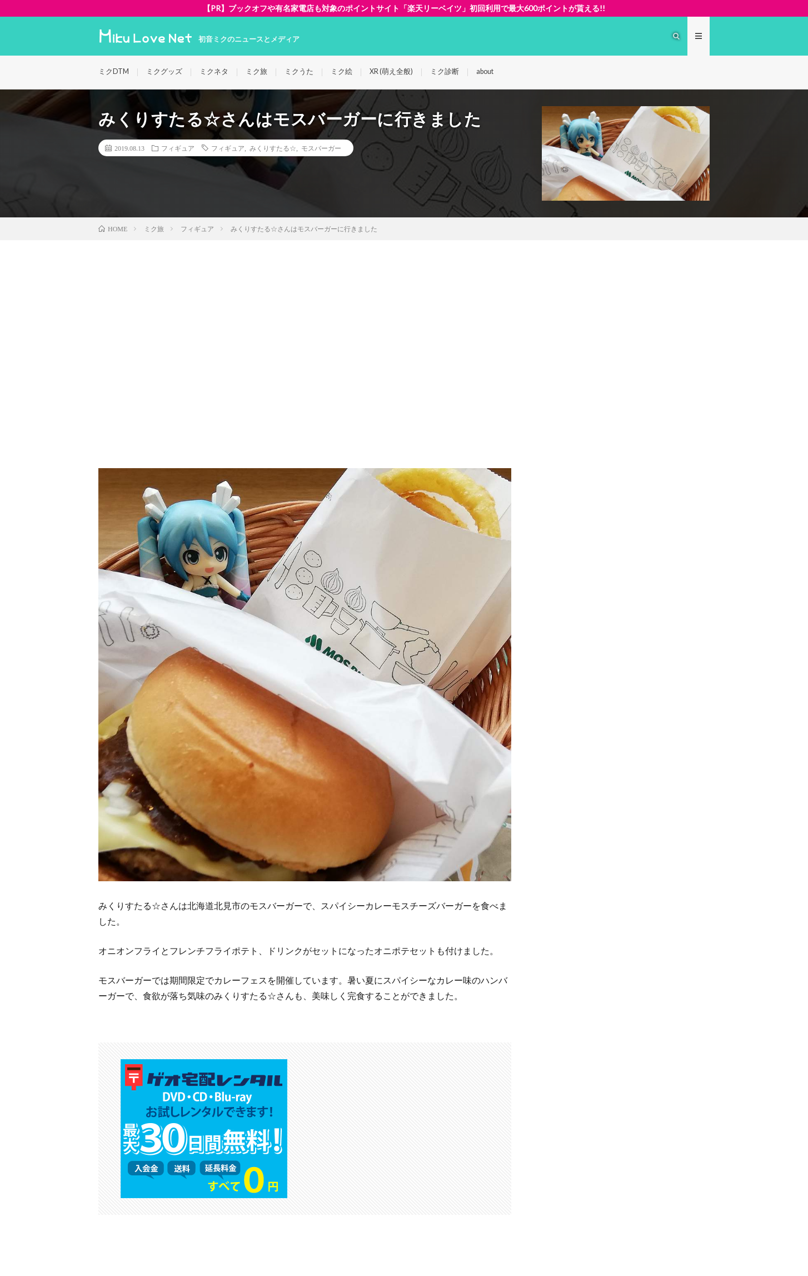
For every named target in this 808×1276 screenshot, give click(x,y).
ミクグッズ (164, 71)
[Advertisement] (404, 323)
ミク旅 (256, 71)
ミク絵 (341, 71)
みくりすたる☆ (273, 148)
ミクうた (299, 71)
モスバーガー (321, 148)
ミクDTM (113, 71)
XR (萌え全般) (391, 71)
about (484, 71)
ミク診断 (444, 71)
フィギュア (177, 148)
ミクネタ (213, 71)
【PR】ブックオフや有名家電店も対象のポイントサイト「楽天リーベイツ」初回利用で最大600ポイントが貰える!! (404, 8)
